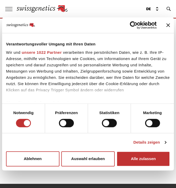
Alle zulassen (143, 159)
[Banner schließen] (168, 25)
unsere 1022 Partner (42, 52)
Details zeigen (146, 142)
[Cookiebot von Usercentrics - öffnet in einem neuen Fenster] (134, 25)
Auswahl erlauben (88, 159)
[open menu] (9, 9)
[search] (169, 9)
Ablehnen (33, 159)
